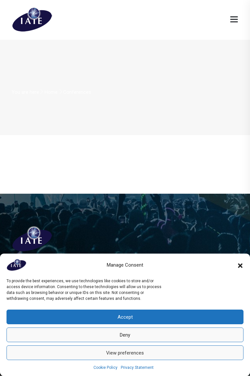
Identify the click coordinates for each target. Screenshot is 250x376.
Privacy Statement (137, 367)
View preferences (125, 353)
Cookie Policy (105, 367)
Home (51, 92)
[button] (240, 265)
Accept (125, 317)
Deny (125, 335)
